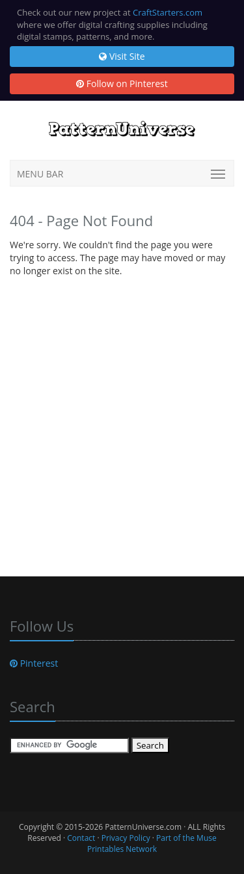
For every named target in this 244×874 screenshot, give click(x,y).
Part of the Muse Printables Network (152, 843)
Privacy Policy (126, 837)
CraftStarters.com (167, 12)
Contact (81, 837)
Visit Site (121, 56)
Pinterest (34, 663)
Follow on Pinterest (122, 83)
